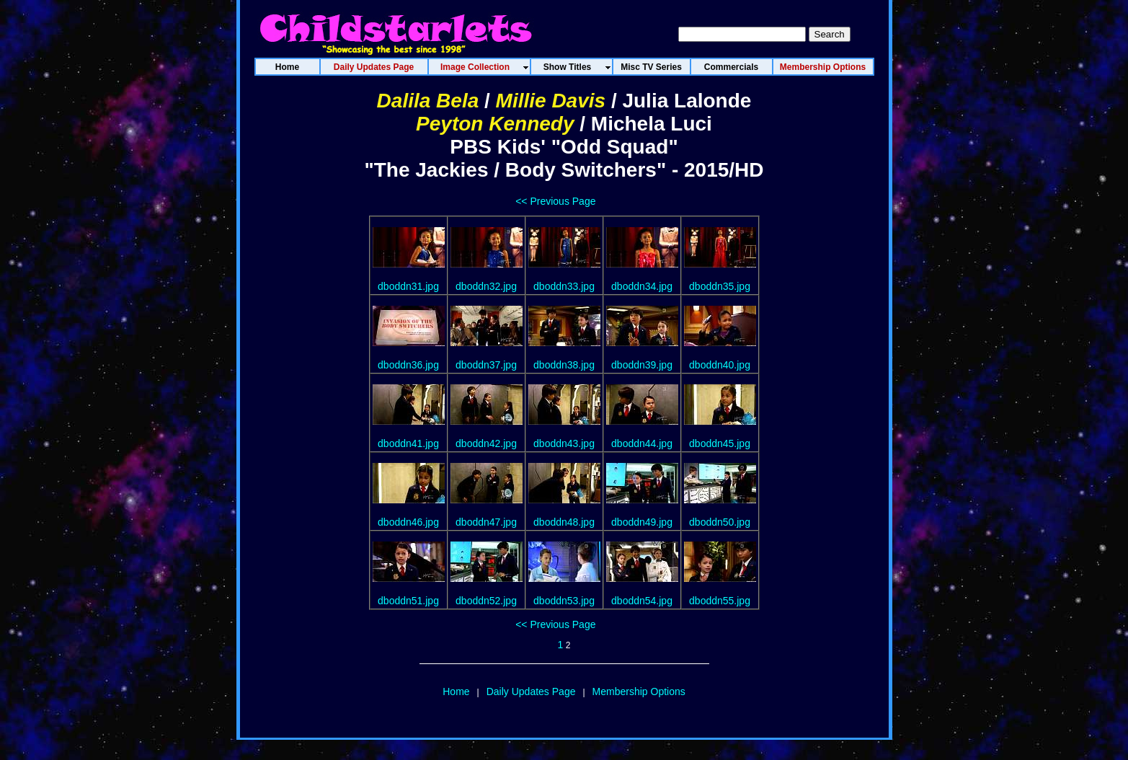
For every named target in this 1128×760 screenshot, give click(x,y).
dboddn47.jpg (486, 522)
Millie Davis (551, 100)
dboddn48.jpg (564, 522)
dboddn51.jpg (408, 600)
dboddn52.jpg (486, 600)
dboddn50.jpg (719, 522)
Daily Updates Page (531, 691)
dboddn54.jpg (641, 600)
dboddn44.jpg (641, 443)
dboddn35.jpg (719, 286)
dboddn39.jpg (641, 365)
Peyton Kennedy (495, 123)
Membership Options (638, 691)
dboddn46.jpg (408, 522)
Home (456, 691)
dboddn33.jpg (564, 286)
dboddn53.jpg (564, 600)
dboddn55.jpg (719, 600)
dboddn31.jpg (408, 286)
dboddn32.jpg (486, 286)
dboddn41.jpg (408, 443)
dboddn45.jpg (719, 443)
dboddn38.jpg (564, 365)
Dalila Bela (428, 100)
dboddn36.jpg (408, 365)
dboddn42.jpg (486, 443)
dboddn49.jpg (641, 522)
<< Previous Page (555, 201)
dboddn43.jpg (564, 443)
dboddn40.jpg (719, 365)
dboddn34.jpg (641, 286)
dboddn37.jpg (486, 365)
